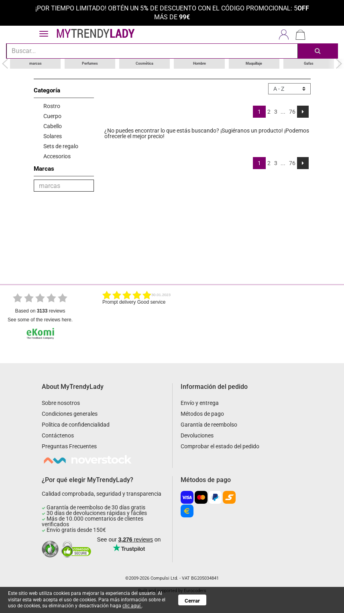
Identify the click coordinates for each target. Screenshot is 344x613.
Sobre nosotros (61, 403)
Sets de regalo (60, 146)
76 (292, 111)
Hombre (199, 63)
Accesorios (57, 156)
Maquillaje (254, 63)
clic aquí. (132, 606)
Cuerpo (52, 116)
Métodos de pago (202, 414)
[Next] (303, 112)
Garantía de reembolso (209, 424)
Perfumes (90, 63)
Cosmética (144, 63)
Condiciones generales (70, 414)
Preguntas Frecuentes (69, 446)
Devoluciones (197, 435)
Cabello (52, 126)
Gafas (308, 63)
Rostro (51, 106)
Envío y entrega (200, 403)
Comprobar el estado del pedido (220, 446)
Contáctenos (58, 435)
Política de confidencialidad (76, 424)
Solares (52, 136)
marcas (35, 63)
